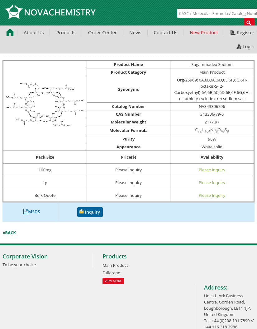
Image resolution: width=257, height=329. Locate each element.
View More (113, 281)
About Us (34, 32)
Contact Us (166, 32)
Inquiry (92, 212)
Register (246, 32)
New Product (204, 32)
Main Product (115, 265)
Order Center (102, 32)
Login (249, 46)
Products (65, 32)
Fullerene (111, 273)
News (135, 32)
